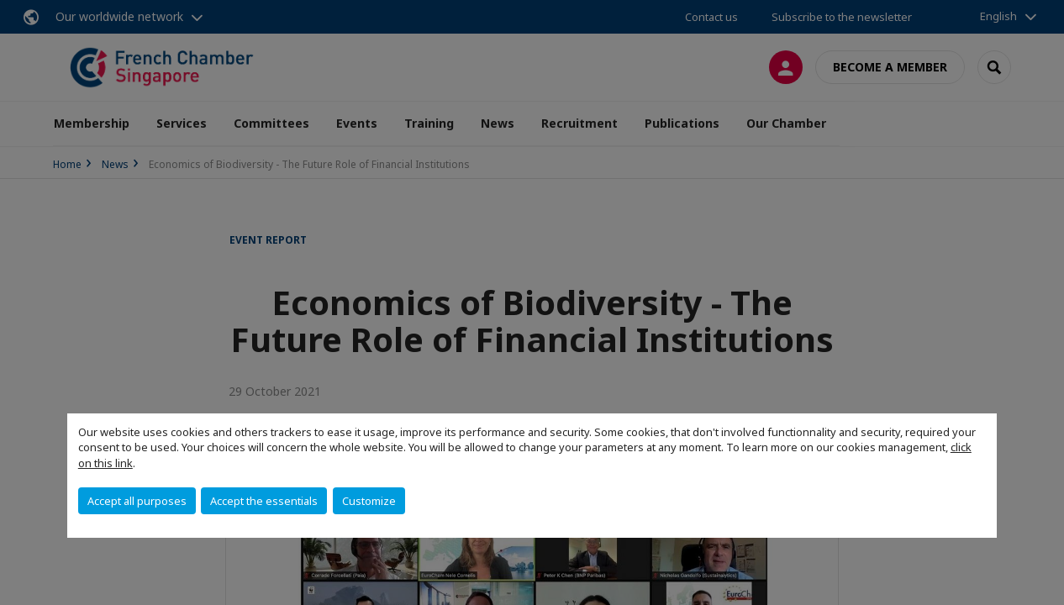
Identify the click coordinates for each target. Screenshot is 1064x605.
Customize (369, 500)
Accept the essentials (264, 500)
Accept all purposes (137, 500)
